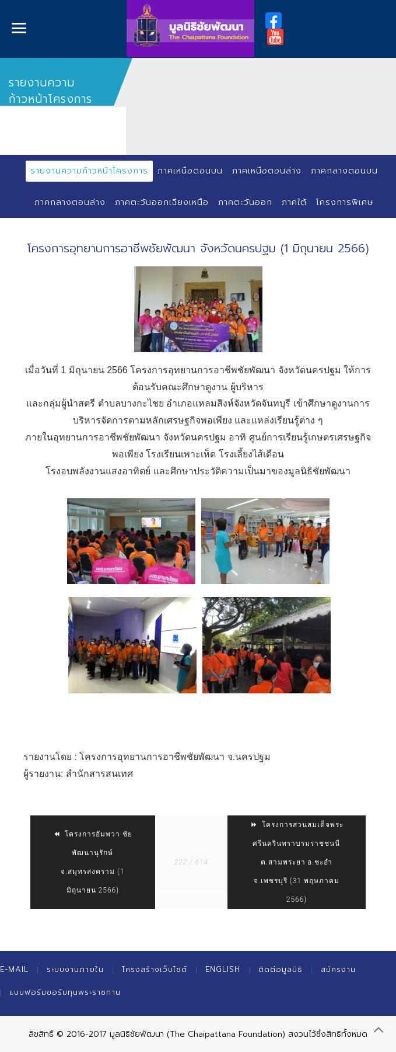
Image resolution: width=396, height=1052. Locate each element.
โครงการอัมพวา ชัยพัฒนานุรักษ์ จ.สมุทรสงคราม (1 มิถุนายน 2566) (92, 862)
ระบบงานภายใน (75, 969)
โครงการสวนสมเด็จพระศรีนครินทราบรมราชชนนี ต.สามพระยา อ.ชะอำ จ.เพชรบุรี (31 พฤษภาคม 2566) (297, 862)
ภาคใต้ (294, 202)
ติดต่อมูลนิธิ (280, 969)
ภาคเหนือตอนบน (190, 171)
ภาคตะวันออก (245, 202)
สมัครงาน (338, 969)
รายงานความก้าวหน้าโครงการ (89, 171)
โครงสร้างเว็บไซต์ (154, 969)
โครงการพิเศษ (344, 202)
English (222, 969)
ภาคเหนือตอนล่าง (267, 171)
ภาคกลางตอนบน (344, 171)
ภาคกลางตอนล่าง (70, 202)
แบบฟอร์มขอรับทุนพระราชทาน (65, 992)
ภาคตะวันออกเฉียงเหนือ (162, 202)
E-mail (14, 969)
